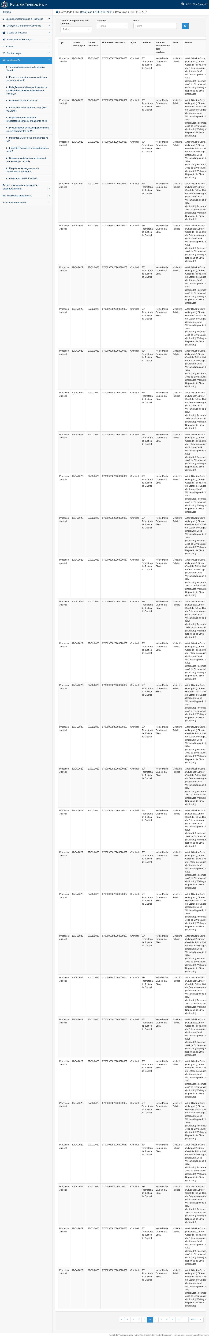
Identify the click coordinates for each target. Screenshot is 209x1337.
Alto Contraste (200, 4)
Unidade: (102, 20)
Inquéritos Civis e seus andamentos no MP (27, 139)
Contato (26, 46)
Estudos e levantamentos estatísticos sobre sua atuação (26, 79)
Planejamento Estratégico (26, 39)
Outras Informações (26, 202)
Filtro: (136, 20)
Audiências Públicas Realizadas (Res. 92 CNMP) (26, 109)
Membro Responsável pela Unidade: (75, 22)
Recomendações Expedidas (22, 100)
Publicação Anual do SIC (26, 195)
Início (7, 12)
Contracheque (26, 53)
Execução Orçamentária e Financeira (26, 18)
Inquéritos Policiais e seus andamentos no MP (27, 150)
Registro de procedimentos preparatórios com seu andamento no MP (27, 119)
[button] (76, 29)
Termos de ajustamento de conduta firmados (25, 69)
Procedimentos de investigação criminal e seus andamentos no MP (27, 129)
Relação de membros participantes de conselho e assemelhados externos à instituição (26, 90)
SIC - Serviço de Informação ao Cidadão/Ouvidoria (26, 187)
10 (179, 1319)
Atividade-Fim (26, 60)
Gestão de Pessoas (26, 32)
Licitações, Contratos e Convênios (26, 25)
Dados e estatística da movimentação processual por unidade (26, 160)
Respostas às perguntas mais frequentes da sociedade (22, 170)
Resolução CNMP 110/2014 (21, 178)
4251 (193, 1319)
